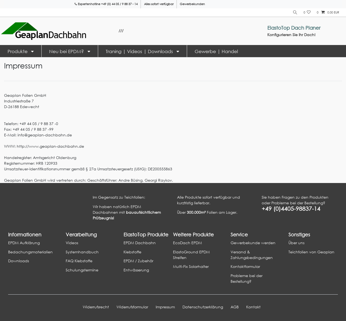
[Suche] (295, 12)
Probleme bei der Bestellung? (246, 278)
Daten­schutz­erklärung (202, 306)
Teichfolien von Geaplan (311, 251)
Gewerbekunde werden (253, 242)
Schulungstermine (82, 269)
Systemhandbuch (82, 251)
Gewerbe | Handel (216, 51)
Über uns (296, 242)
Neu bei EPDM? (67, 51)
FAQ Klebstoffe (79, 260)
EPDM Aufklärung (24, 242)
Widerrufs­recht (96, 306)
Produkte (18, 51)
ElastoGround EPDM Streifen (191, 254)
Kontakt (253, 306)
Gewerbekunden (192, 4)
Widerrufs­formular (132, 306)
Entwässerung (136, 269)
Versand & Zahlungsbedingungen (252, 254)
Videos (72, 242)
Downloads (18, 260)
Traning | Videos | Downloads (140, 51)
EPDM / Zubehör (138, 260)
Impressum (165, 306)
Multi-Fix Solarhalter (191, 266)
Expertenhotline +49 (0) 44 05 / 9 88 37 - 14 (106, 4)
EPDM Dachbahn (140, 242)
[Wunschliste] (307, 12)
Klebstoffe (132, 251)
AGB (235, 306)
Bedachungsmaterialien (30, 251)
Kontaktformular (245, 266)
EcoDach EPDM (187, 242)
